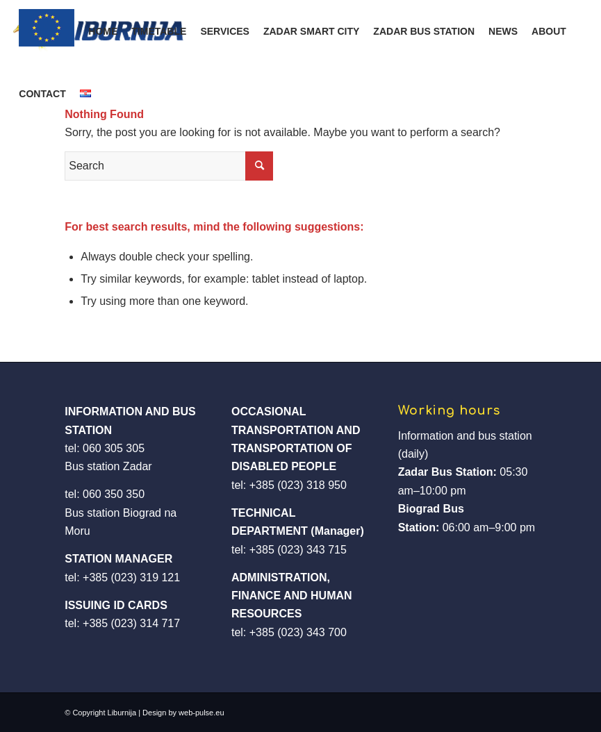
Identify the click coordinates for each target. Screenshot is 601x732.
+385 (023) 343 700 (298, 632)
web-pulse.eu (201, 712)
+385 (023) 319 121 (131, 577)
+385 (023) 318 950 (298, 485)
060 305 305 (114, 448)
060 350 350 (114, 494)
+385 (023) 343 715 (298, 550)
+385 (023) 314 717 (131, 623)
